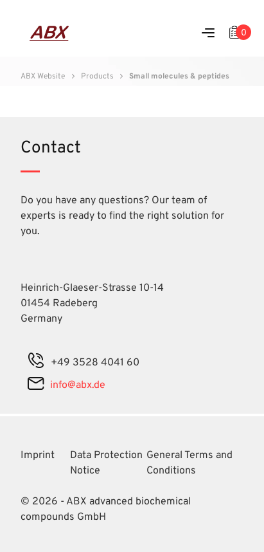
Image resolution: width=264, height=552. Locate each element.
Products (97, 76)
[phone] (36, 362)
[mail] (35, 385)
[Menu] (208, 34)
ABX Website (43, 76)
